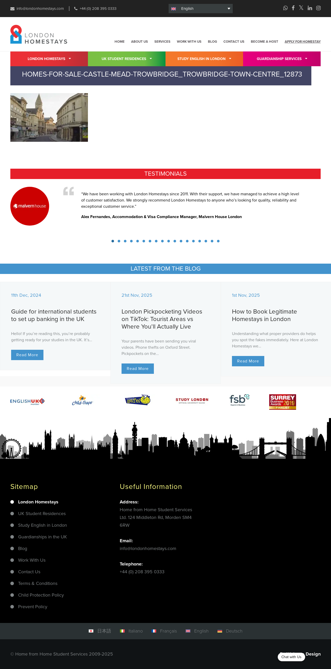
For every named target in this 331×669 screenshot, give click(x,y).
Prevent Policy (32, 606)
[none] (201, 8)
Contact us (233, 42)
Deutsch (234, 631)
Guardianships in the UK (42, 537)
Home (120, 42)
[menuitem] (201, 8)
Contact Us (29, 572)
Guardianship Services (282, 58)
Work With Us (32, 560)
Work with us (189, 42)
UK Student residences (127, 58)
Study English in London (204, 58)
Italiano (136, 631)
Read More (27, 355)
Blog (212, 42)
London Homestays (49, 58)
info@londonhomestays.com (40, 8)
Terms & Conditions (37, 583)
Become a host (264, 42)
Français (168, 631)
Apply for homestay (303, 42)
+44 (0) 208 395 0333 (98, 8)
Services (162, 42)
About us (139, 42)
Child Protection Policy (41, 595)
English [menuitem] (187, 8)
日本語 (104, 631)
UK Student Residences (42, 513)
